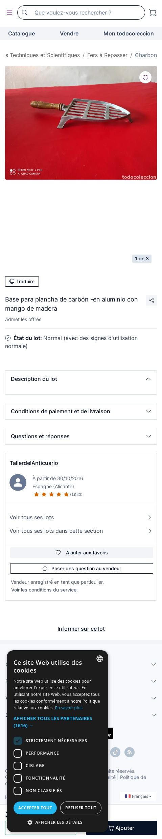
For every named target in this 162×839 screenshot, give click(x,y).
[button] (81, 379)
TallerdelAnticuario (34, 463)
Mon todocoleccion (128, 33)
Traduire (21, 281)
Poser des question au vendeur (82, 568)
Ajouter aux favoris (82, 552)
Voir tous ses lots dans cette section (81, 530)
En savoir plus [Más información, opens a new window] (69, 708)
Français (138, 796)
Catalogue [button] (21, 33)
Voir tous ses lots (81, 517)
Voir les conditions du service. (44, 590)
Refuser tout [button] (80, 808)
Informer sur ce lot (81, 628)
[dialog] (57, 741)
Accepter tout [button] (35, 808)
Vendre (69, 33)
